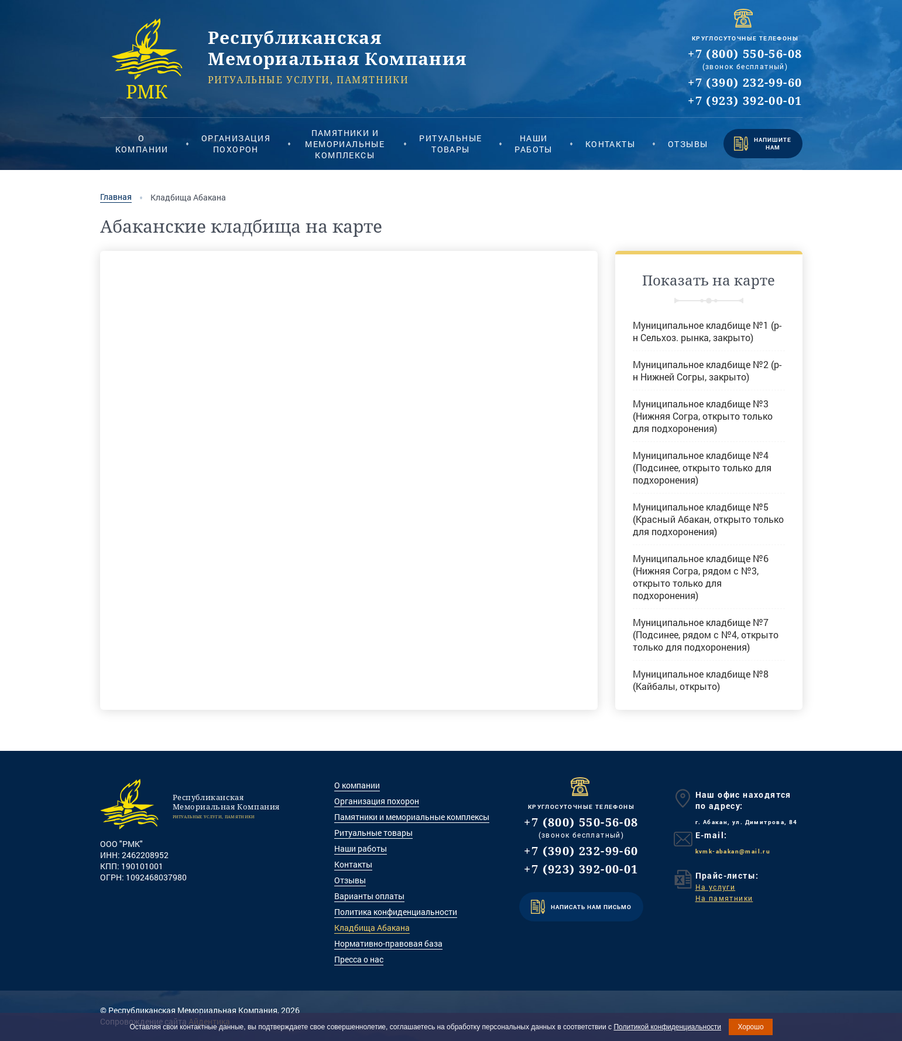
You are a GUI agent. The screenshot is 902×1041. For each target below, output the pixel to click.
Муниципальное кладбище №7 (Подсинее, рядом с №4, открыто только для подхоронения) (705, 634)
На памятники (724, 898)
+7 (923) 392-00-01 (745, 100)
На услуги (715, 887)
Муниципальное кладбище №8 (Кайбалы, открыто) (701, 680)
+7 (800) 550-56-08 (745, 54)
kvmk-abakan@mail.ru (733, 851)
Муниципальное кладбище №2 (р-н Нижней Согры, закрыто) (707, 370)
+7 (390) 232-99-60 (745, 82)
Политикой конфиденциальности (667, 1027)
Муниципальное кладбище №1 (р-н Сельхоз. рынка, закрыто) (707, 331)
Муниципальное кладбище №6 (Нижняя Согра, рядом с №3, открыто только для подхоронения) (701, 576)
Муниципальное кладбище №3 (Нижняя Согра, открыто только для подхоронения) (703, 415)
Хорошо (750, 1027)
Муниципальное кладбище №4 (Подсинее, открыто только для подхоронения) (702, 467)
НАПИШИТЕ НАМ (763, 143)
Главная (116, 197)
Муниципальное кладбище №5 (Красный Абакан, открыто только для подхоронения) (708, 519)
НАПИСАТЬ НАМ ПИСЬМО (581, 907)
